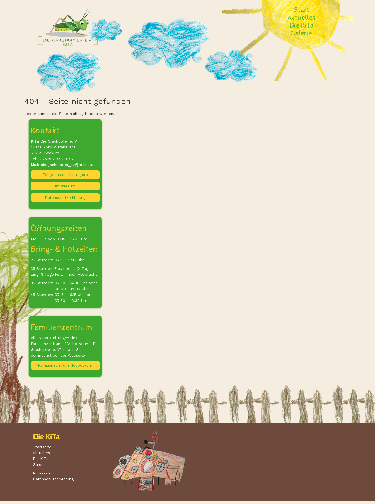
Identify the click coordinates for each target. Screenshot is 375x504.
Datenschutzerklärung (65, 197)
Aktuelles (301, 18)
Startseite (42, 447)
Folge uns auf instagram (65, 174)
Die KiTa (302, 26)
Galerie (301, 33)
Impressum (65, 186)
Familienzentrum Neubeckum (65, 365)
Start (301, 10)
